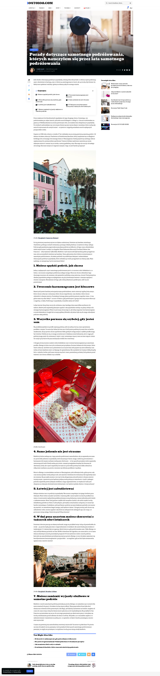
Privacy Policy (7, 672)
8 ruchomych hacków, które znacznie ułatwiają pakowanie (56, 647)
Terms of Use (17, 672)
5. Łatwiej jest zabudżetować (47, 105)
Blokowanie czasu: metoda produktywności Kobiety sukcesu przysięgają (121, 84)
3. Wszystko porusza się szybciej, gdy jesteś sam (48, 101)
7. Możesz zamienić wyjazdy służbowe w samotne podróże (49, 110)
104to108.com (40, 3)
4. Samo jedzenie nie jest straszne (78, 100)
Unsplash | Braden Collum (47, 591)
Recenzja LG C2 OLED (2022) (120, 123)
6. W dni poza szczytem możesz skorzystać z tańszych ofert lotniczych (78, 105)
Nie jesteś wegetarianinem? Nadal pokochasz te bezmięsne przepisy (59, 642)
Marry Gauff (40, 69)
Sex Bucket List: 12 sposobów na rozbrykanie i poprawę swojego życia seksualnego (121, 100)
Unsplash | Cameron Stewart (48, 238)
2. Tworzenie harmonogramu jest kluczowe (77, 96)
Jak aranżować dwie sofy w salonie (48, 644)
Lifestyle (34, 49)
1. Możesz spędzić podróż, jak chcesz (48, 94)
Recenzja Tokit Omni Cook (119, 107)
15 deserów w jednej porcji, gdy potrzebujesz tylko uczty (55, 639)
